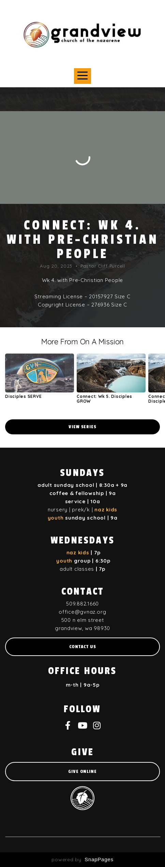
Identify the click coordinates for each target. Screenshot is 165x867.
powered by (82, 859)
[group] (39, 379)
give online (82, 771)
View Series (82, 427)
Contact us (82, 646)
